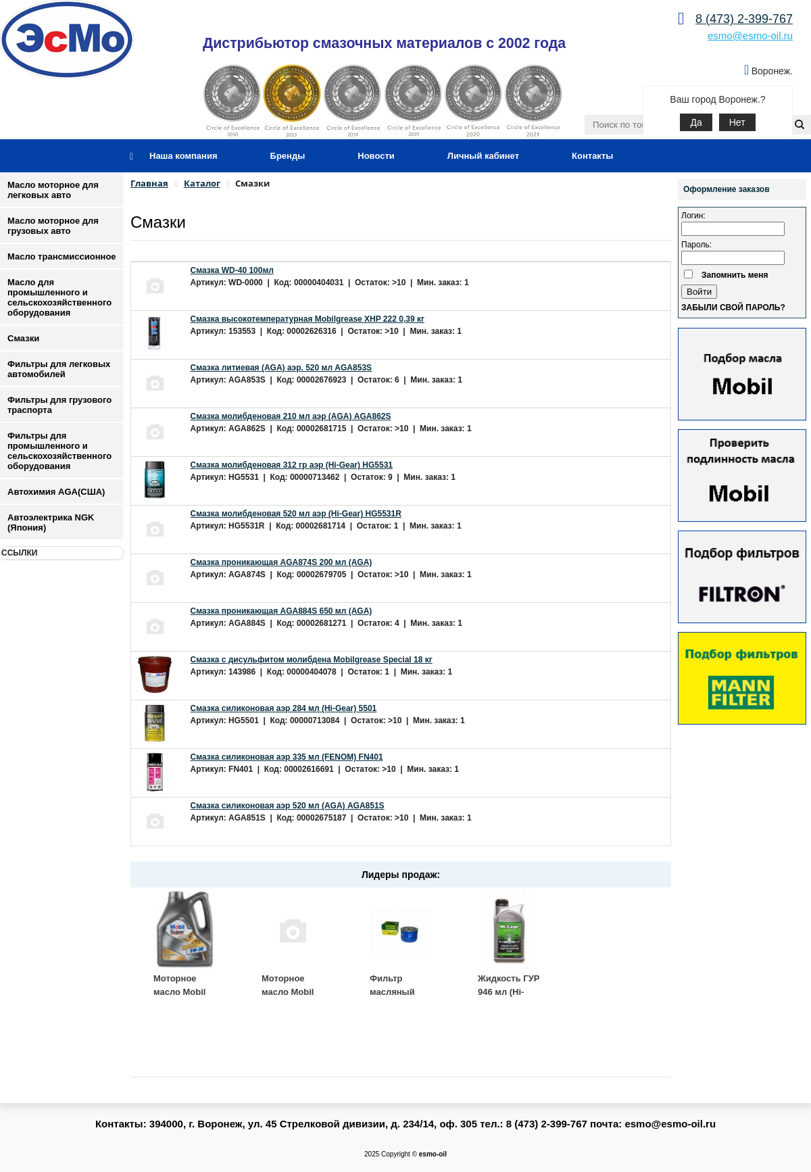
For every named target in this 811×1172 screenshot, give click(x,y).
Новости (376, 156)
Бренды (287, 156)
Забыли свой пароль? (733, 307)
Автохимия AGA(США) (56, 492)
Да (696, 122)
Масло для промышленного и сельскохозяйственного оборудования (59, 297)
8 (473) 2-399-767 (744, 19)
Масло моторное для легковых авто (53, 190)
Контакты (592, 156)
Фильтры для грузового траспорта (59, 405)
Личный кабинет (483, 156)
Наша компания (183, 156)
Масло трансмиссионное (61, 256)
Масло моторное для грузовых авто (53, 226)
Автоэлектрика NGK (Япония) (50, 522)
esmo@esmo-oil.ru (750, 35)
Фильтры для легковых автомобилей (58, 369)
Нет (737, 122)
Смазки (23, 338)
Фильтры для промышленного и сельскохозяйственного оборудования (59, 451)
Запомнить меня (735, 275)
